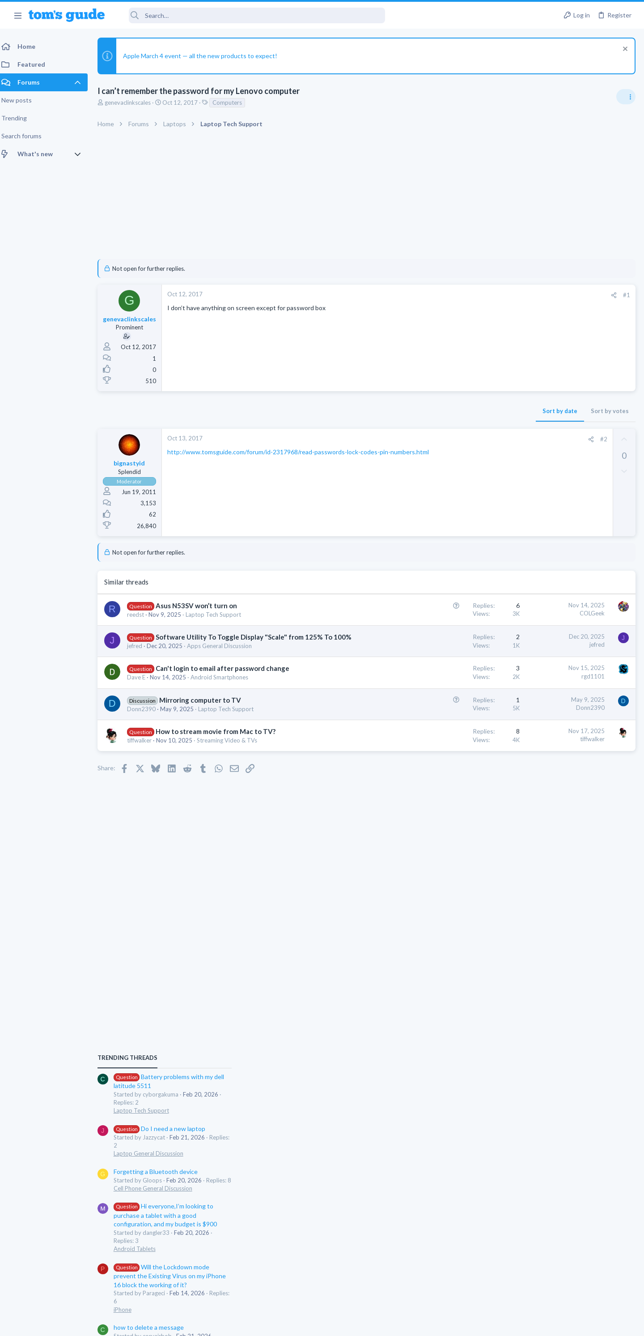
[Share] (470, 295)
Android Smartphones (225, 686)
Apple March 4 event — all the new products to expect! (205, 56)
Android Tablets (538, 722)
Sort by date (416, 410)
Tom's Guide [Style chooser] (571, 1261)
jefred (140, 655)
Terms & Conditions (407, 1323)
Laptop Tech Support (218, 614)
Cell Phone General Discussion (556, 662)
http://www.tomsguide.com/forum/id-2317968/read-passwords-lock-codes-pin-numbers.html (303, 452)
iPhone (526, 783)
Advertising (225, 1323)
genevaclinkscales (133, 102)
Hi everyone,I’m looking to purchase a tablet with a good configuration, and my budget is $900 (568, 689)
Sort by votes (466, 410)
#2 (460, 439)
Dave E (141, 686)
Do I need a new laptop (563, 602)
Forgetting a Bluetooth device (559, 645)
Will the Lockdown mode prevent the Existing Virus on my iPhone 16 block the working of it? (573, 750)
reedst (140, 614)
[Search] (251, 15)
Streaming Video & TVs (232, 749)
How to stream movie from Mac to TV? (221, 741)
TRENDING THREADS (531, 532)
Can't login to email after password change (228, 678)
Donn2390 (146, 718)
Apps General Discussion (224, 655)
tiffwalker (144, 749)
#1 (483, 295)
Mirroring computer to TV (205, 709)
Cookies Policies (288, 1323)
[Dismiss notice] (623, 50)
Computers (232, 102)
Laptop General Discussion (552, 627)
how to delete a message (552, 801)
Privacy (345, 1323)
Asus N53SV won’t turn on (201, 606)
